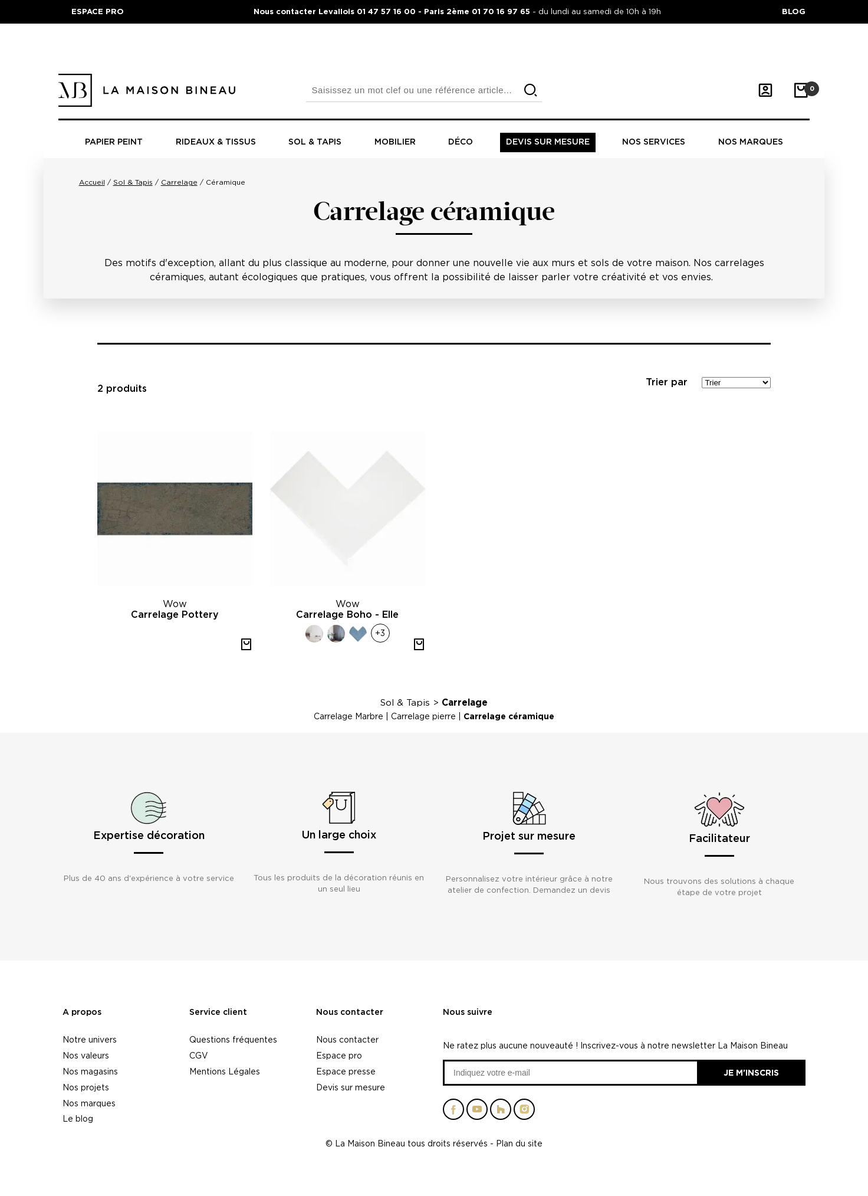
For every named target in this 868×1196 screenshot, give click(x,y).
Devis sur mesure (548, 142)
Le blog (78, 1118)
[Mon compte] (765, 90)
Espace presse (346, 1071)
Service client (218, 1012)
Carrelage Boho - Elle (347, 615)
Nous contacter (349, 1012)
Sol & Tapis (405, 702)
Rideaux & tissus (216, 142)
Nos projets (86, 1087)
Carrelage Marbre (348, 716)
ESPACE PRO (97, 11)
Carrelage (465, 702)
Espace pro (339, 1055)
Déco (460, 142)
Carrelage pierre (423, 716)
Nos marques (750, 142)
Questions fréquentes (233, 1039)
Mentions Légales (224, 1071)
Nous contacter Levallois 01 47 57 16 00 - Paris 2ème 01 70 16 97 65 (393, 11)
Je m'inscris (751, 1072)
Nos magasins (90, 1071)
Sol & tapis (314, 142)
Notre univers (90, 1039)
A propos (82, 1012)
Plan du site (519, 1143)
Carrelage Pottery (175, 615)
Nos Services (653, 142)
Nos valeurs (86, 1055)
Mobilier (395, 142)
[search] (531, 90)
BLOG (793, 11)
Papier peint (114, 142)
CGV (198, 1055)
